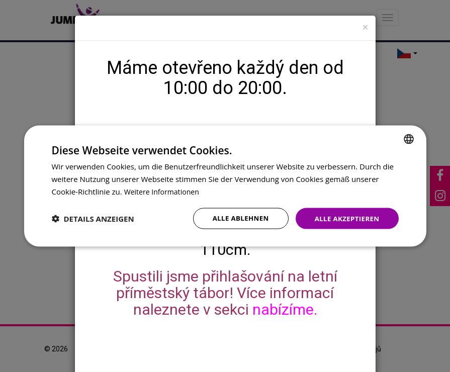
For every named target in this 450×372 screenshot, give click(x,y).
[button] (93, 218)
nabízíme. (284, 309)
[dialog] (225, 186)
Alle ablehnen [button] (235, 218)
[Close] (365, 27)
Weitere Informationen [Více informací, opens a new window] (164, 190)
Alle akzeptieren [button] (345, 218)
